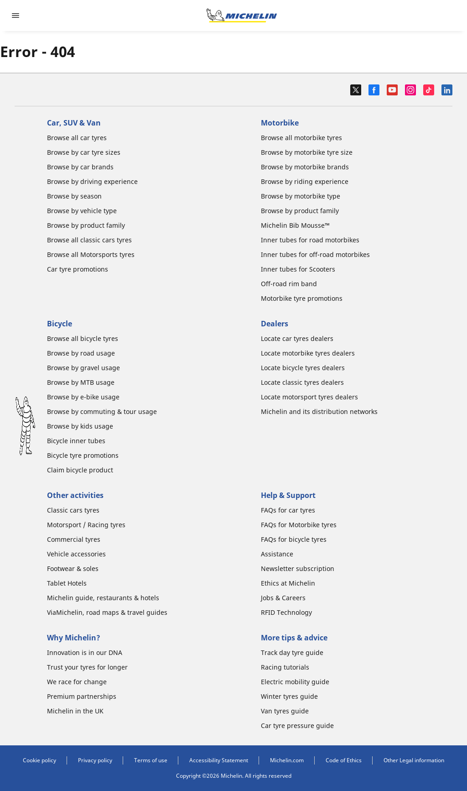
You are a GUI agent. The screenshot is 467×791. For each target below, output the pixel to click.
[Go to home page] (241, 15)
